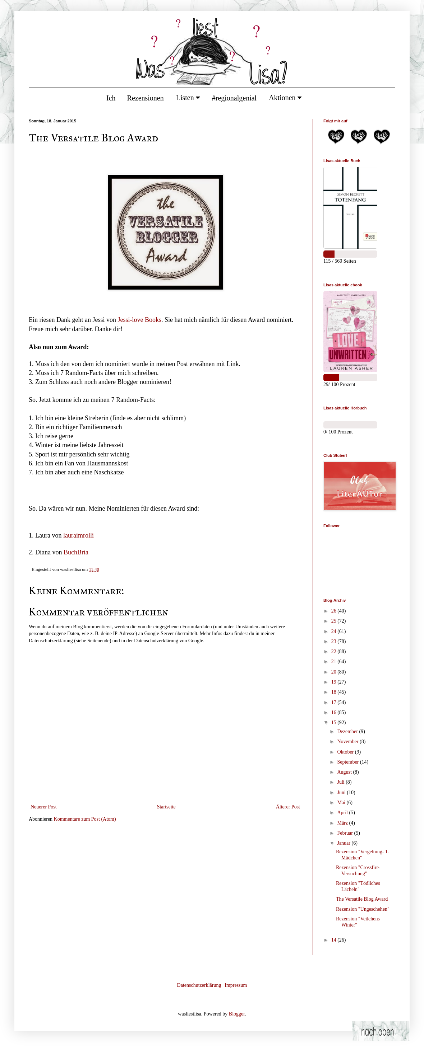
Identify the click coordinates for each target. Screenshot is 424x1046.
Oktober (346, 752)
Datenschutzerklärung (199, 985)
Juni (342, 792)
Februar (345, 833)
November (348, 741)
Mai (341, 802)
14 (334, 940)
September (348, 762)
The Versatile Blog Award (362, 899)
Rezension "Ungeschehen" (363, 909)
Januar (344, 843)
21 (334, 661)
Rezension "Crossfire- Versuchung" (358, 870)
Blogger (237, 1014)
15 (334, 722)
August (345, 772)
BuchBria (76, 552)
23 (334, 641)
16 (334, 712)
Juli (341, 782)
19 (334, 682)
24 (334, 631)
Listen (188, 98)
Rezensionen (145, 98)
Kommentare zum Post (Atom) (85, 819)
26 (334, 611)
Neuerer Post (44, 807)
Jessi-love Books (139, 319)
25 (334, 621)
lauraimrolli (78, 535)
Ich (111, 98)
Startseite (166, 807)
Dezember (348, 731)
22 (334, 651)
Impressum (236, 985)
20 (334, 672)
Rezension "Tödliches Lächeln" (358, 886)
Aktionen (285, 98)
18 (334, 692)
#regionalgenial (234, 98)
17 (334, 702)
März (343, 823)
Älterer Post (288, 807)
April (343, 812)
